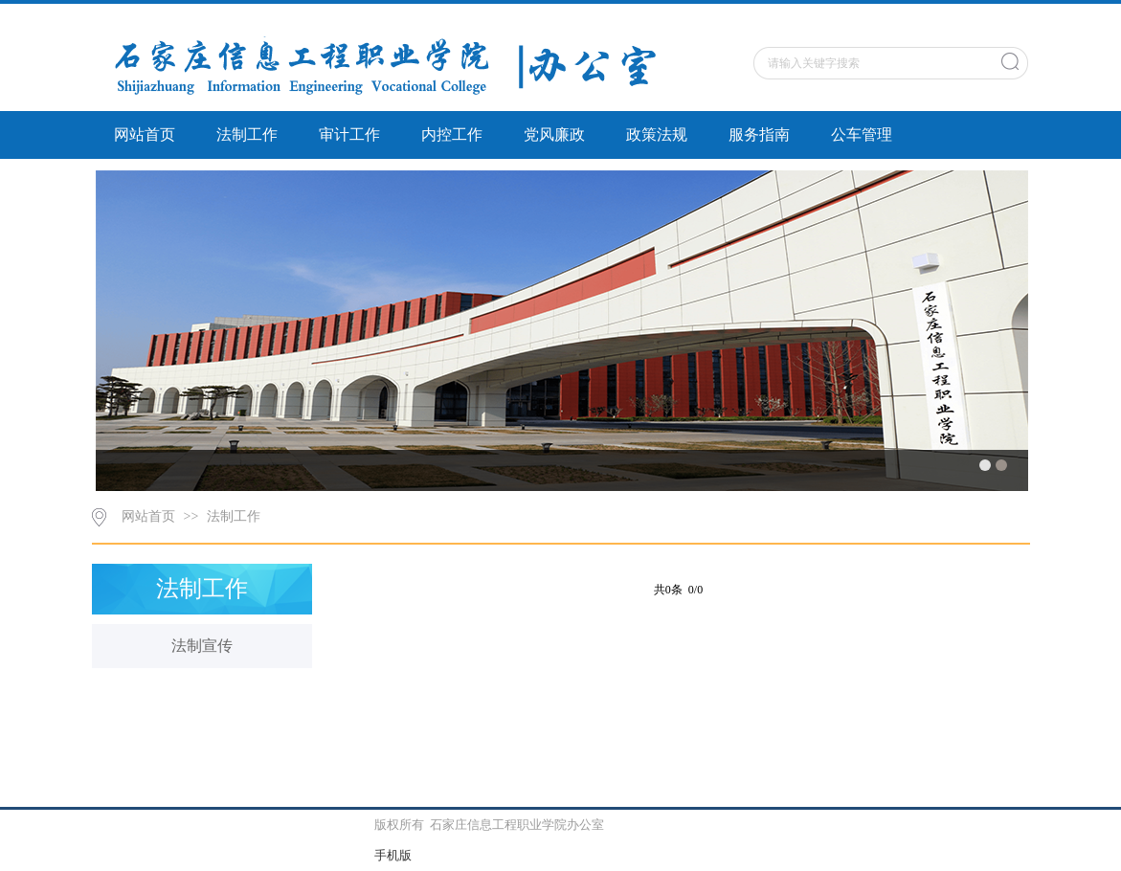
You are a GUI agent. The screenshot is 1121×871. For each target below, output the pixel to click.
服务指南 (759, 134)
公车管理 (861, 134)
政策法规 (656, 134)
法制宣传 (202, 645)
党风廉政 (554, 134)
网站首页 (144, 134)
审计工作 (349, 134)
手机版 (393, 855)
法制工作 (247, 134)
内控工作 (451, 134)
